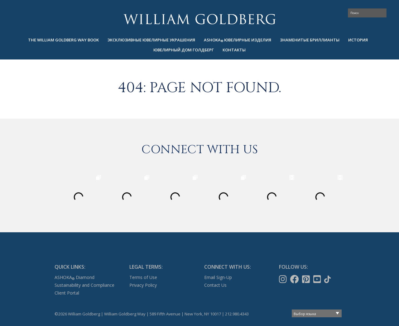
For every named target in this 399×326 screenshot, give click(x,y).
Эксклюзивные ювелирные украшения (151, 40)
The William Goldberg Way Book (63, 40)
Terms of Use (143, 277)
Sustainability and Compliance (84, 285)
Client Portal (67, 293)
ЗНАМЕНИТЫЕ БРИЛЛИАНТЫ (309, 40)
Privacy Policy (143, 285)
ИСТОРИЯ (358, 40)
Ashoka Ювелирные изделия (237, 40)
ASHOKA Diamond (74, 277)
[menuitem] (63, 40)
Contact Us (215, 285)
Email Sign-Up (218, 277)
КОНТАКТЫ (234, 50)
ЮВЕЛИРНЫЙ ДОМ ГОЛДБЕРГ (183, 50)
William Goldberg (199, 19)
